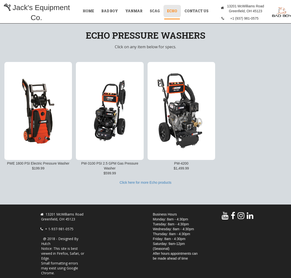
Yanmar (133, 11)
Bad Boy (109, 11)
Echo (174, 10)
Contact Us (197, 11)
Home (88, 11)
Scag (155, 11)
